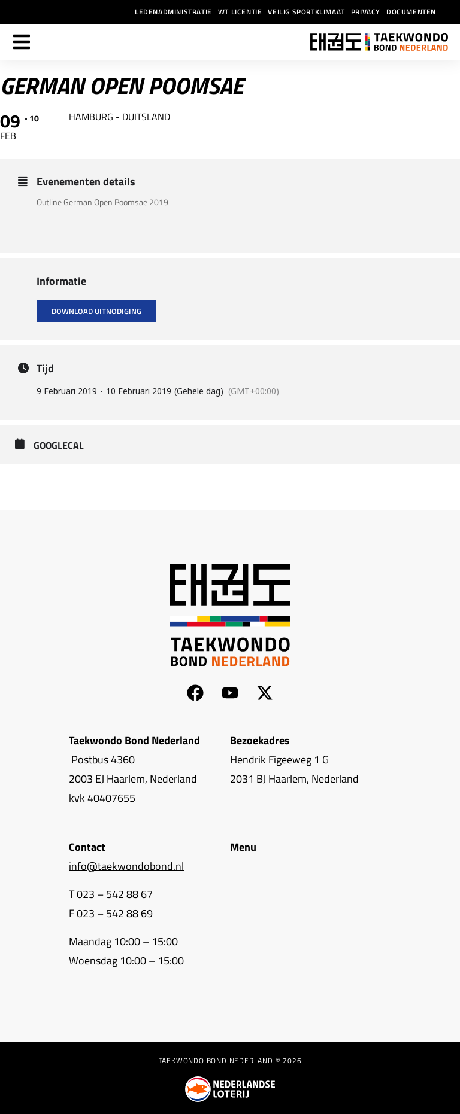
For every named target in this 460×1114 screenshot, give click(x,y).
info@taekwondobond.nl (126, 866)
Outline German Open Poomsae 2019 (102, 202)
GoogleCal (59, 446)
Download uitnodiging (96, 311)
